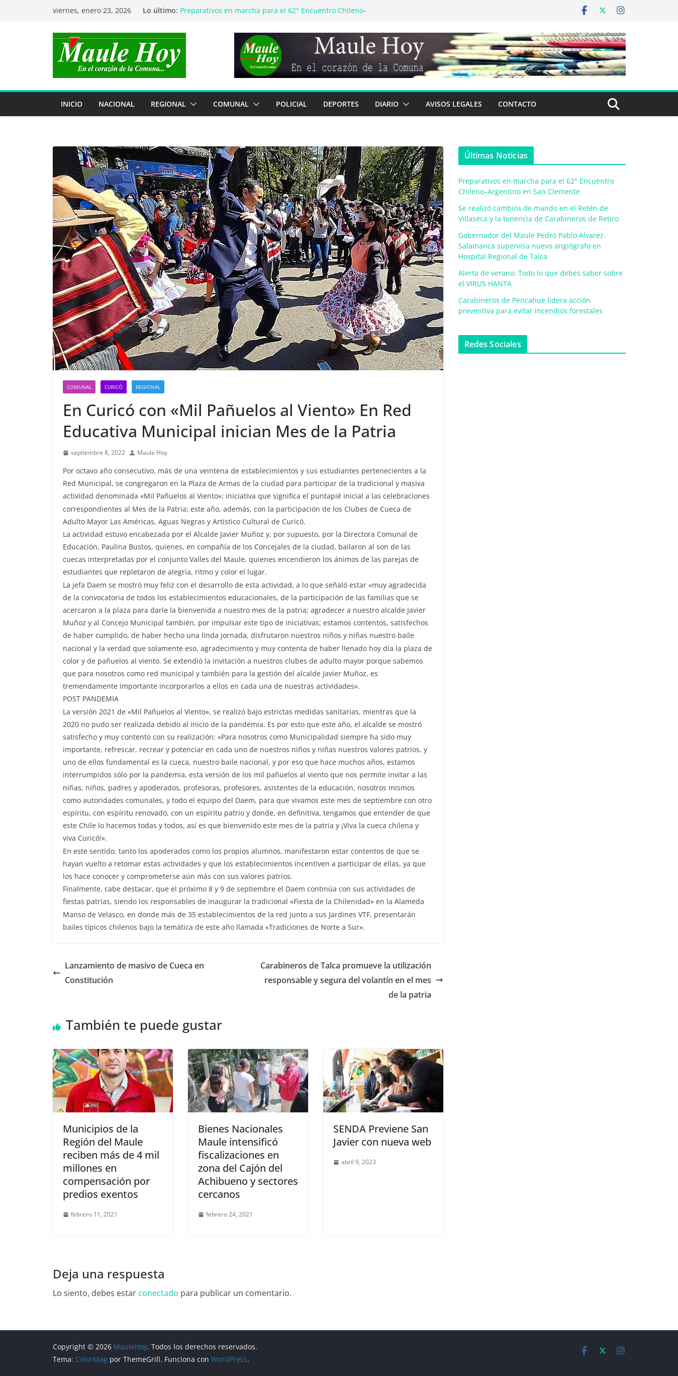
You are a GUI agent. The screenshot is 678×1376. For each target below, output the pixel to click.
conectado (158, 1293)
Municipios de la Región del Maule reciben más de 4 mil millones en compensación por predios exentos (111, 1161)
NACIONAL (117, 104)
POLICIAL (291, 104)
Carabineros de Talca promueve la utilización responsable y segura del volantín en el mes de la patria (351, 980)
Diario (387, 104)
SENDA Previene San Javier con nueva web (382, 1135)
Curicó (114, 386)
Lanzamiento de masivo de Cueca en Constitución (128, 973)
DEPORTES (341, 104)
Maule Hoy (152, 452)
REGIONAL (168, 104)
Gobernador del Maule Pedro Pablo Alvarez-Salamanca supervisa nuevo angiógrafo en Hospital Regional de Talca (532, 245)
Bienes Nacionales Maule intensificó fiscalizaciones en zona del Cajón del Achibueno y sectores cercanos (248, 1161)
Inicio (71, 104)
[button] (191, 104)
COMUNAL (231, 104)
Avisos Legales (454, 104)
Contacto (517, 104)
